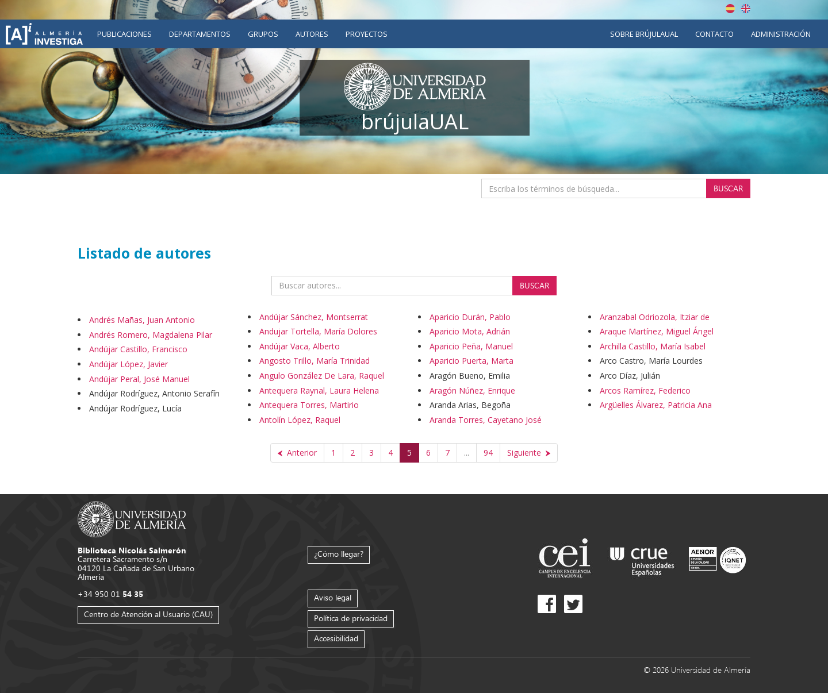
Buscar (728, 188)
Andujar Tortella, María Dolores (318, 331)
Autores (312, 34)
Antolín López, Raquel (299, 419)
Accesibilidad (336, 638)
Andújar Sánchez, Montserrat (313, 316)
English (745, 8)
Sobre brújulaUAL (644, 34)
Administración (781, 34)
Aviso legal (332, 597)
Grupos (263, 34)
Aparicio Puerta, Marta (471, 360)
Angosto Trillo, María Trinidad (314, 360)
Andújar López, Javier (128, 364)
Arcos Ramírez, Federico (645, 390)
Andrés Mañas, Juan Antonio (142, 319)
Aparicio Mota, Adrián (470, 331)
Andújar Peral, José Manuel (139, 379)
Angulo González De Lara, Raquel (321, 375)
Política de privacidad (351, 618)
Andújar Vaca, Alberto (299, 346)
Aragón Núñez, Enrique (472, 390)
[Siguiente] (529, 453)
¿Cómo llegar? (338, 553)
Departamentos (200, 34)
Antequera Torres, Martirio (309, 404)
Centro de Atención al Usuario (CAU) (148, 614)
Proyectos (367, 34)
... (466, 452)
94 (488, 452)
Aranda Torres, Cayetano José (486, 419)
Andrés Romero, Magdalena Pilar (150, 334)
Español (730, 8)
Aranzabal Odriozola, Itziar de (655, 316)
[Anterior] (297, 453)
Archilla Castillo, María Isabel (653, 346)
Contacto (714, 34)
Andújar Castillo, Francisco (138, 349)
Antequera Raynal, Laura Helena (319, 390)
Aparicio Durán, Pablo (470, 316)
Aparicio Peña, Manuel (471, 346)
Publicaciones (124, 34)
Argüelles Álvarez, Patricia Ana (656, 404)
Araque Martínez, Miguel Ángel (657, 331)
